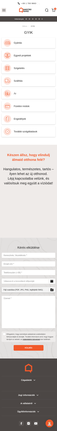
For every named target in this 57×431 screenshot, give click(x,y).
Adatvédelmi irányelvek (31, 339)
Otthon (24, 26)
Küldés (28, 348)
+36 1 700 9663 (28, 3)
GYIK (33, 26)
